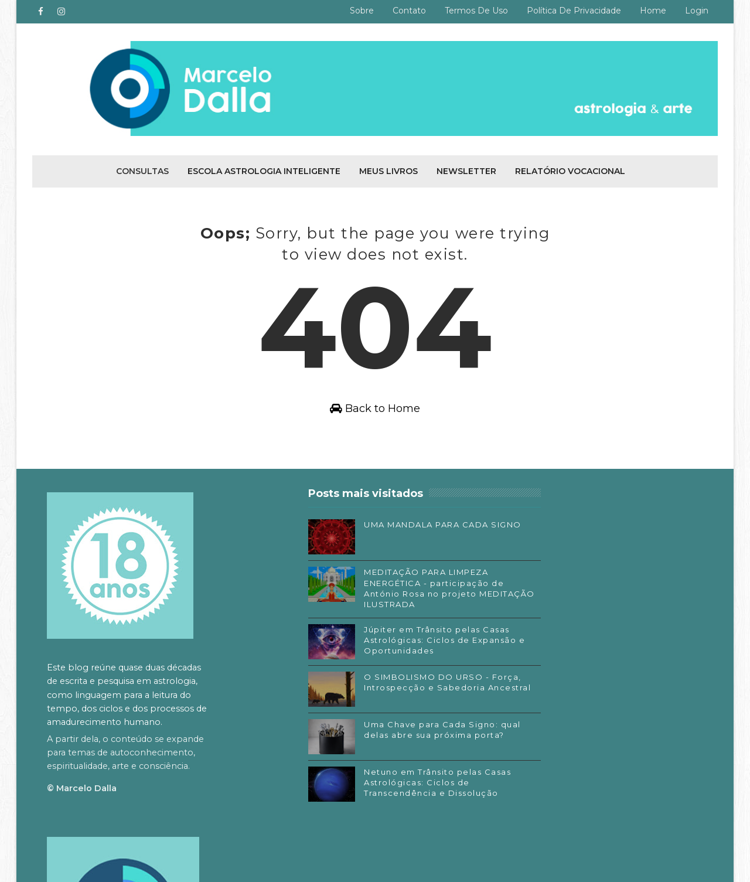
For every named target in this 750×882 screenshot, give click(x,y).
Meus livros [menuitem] (388, 170)
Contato (409, 10)
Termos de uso (476, 10)
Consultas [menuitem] (142, 170)
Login (696, 10)
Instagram (523, 722)
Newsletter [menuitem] (466, 170)
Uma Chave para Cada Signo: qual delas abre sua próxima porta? (395, 738)
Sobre (362, 10)
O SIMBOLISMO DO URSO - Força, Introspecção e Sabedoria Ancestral (390, 691)
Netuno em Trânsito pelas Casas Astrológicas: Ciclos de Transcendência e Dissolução (395, 786)
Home (653, 10)
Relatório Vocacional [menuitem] (570, 170)
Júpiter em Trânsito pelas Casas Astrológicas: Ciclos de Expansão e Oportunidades (395, 643)
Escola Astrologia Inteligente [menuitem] (264, 170)
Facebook (522, 704)
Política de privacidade (574, 10)
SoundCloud (527, 756)
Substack (520, 739)
